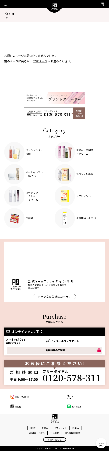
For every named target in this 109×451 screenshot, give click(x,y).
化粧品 (45, 427)
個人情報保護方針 (73, 432)
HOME (33, 427)
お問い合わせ (54, 439)
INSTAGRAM (22, 396)
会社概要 (54, 432)
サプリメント (60, 427)
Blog (18, 406)
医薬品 (75, 427)
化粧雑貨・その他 (36, 432)
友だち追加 (76, 406)
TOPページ (40, 61)
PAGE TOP (101, 443)
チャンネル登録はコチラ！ (54, 296)
